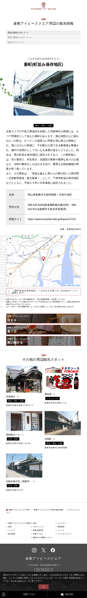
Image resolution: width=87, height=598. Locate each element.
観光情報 (11, 534)
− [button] (10, 243)
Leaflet (68, 285)
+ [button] (10, 239)
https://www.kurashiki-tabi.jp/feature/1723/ (52, 219)
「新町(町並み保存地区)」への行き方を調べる (45, 291)
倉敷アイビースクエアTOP (19, 510)
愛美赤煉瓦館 (38, 530)
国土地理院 (76, 285)
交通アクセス (38, 534)
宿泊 (34, 523)
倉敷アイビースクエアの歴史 (19, 523)
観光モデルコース (16, 42)
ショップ (11, 530)
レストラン (62, 523)
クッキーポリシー (18, 581)
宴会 (10, 527)
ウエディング (38, 527)
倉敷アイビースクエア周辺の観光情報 (48, 510)
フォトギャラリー (64, 534)
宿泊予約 (69, 594)
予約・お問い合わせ (43, 570)
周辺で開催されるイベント (20, 37)
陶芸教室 (61, 527)
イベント (61, 530)
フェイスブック (52, 550)
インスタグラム (34, 550)
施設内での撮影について (42, 537)
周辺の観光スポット (17, 32)
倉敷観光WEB (74, 229)
